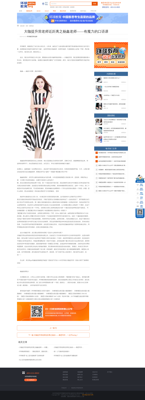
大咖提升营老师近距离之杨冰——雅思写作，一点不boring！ (56, 335)
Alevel (47, 11)
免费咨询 (30, 380)
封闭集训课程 (66, 7)
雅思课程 (52, 7)
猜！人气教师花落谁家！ (62, 351)
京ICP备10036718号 (87, 395)
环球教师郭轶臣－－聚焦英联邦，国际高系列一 (34, 351)
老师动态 (31, 26)
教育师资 (73, 11)
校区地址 (83, 11)
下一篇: (53, 335)
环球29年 (93, 11)
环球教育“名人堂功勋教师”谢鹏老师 (65, 355)
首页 (20, 11)
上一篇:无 (53, 328)
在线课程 (72, 7)
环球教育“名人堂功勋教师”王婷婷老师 (31, 355)
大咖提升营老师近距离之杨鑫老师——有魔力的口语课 (34, 347)
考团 (54, 11)
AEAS (38, 11)
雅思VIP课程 (58, 7)
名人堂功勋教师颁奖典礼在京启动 (30, 360)
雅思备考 (29, 11)
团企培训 (63, 11)
